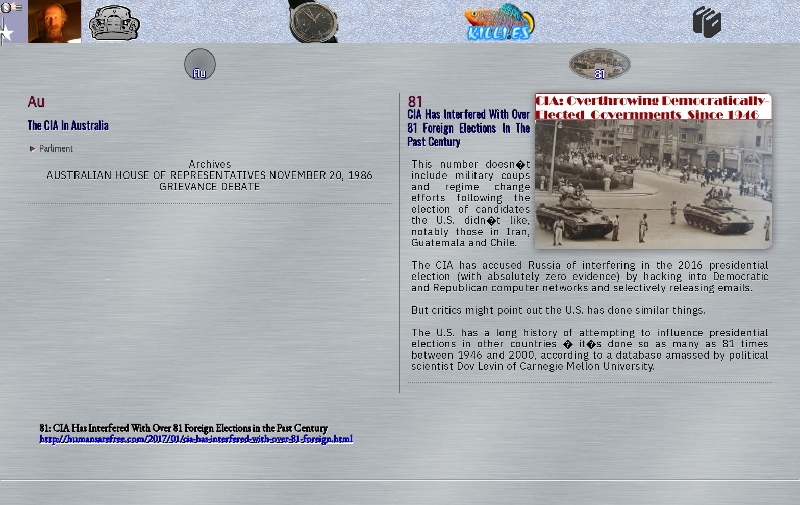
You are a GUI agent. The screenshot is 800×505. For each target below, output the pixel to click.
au (36, 100)
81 (415, 100)
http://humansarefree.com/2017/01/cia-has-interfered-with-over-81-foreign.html (196, 439)
